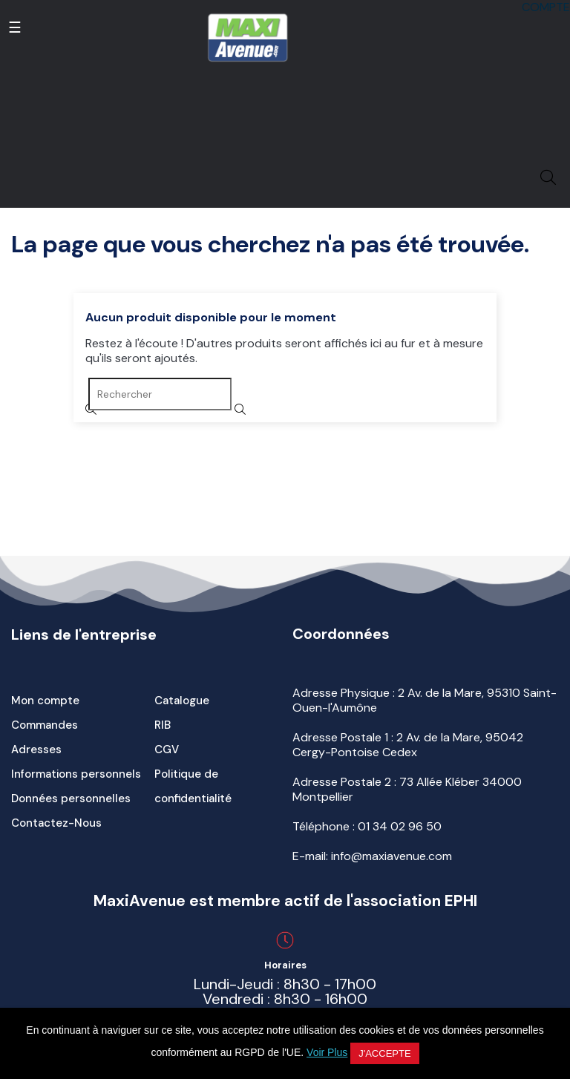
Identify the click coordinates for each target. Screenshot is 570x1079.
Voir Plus (327, 1052)
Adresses (36, 749)
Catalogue (181, 700)
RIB (162, 725)
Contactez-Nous (56, 823)
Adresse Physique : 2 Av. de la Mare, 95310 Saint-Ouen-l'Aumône (424, 700)
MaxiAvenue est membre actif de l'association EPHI (285, 901)
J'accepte (384, 1053)
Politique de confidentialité (193, 786)
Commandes (44, 725)
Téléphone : (367, 826)
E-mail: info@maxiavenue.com (372, 856)
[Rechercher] (160, 394)
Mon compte (45, 700)
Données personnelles (71, 798)
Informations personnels (76, 774)
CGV (166, 749)
